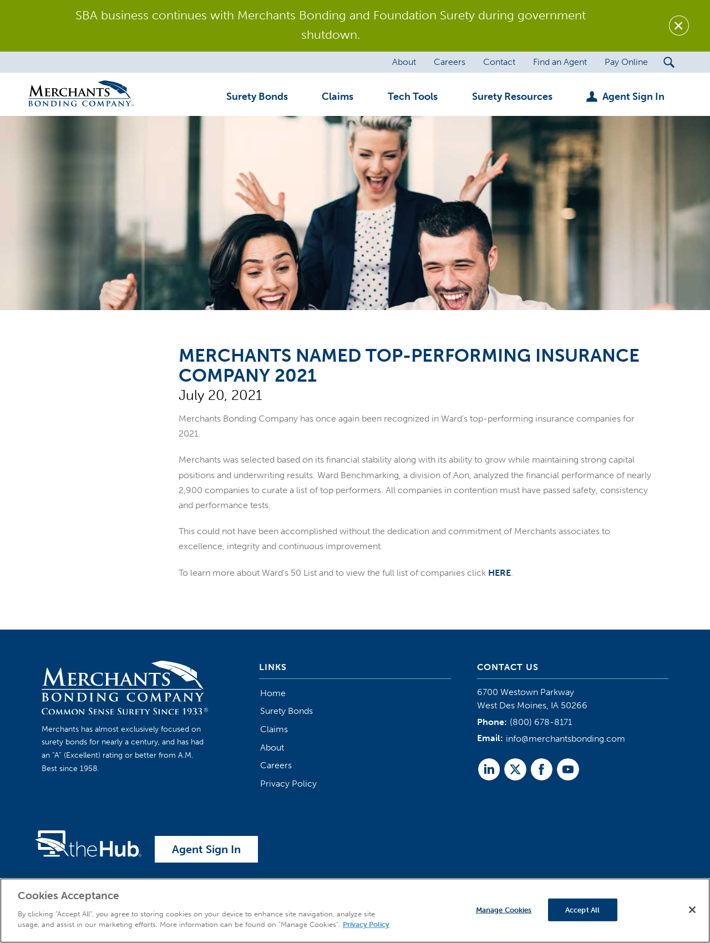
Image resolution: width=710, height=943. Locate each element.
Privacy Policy (288, 783)
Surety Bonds (286, 711)
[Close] (692, 910)
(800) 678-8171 (541, 722)
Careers (276, 765)
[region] (355, 910)
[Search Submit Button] (669, 62)
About (272, 747)
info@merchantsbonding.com (565, 738)
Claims (274, 729)
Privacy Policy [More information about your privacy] (366, 924)
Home (273, 693)
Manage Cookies (504, 909)
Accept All (582, 909)
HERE (499, 572)
